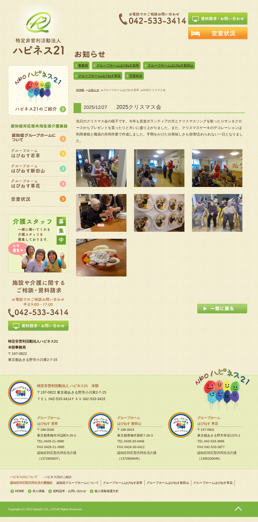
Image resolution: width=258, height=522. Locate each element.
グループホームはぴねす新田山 (171, 65)
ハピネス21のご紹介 (58, 477)
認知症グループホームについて (77, 483)
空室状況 (135, 76)
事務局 (83, 65)
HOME (80, 89)
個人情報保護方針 (106, 491)
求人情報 (39, 491)
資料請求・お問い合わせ (69, 491)
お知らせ (93, 89)
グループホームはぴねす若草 (117, 65)
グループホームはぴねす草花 (99, 76)
